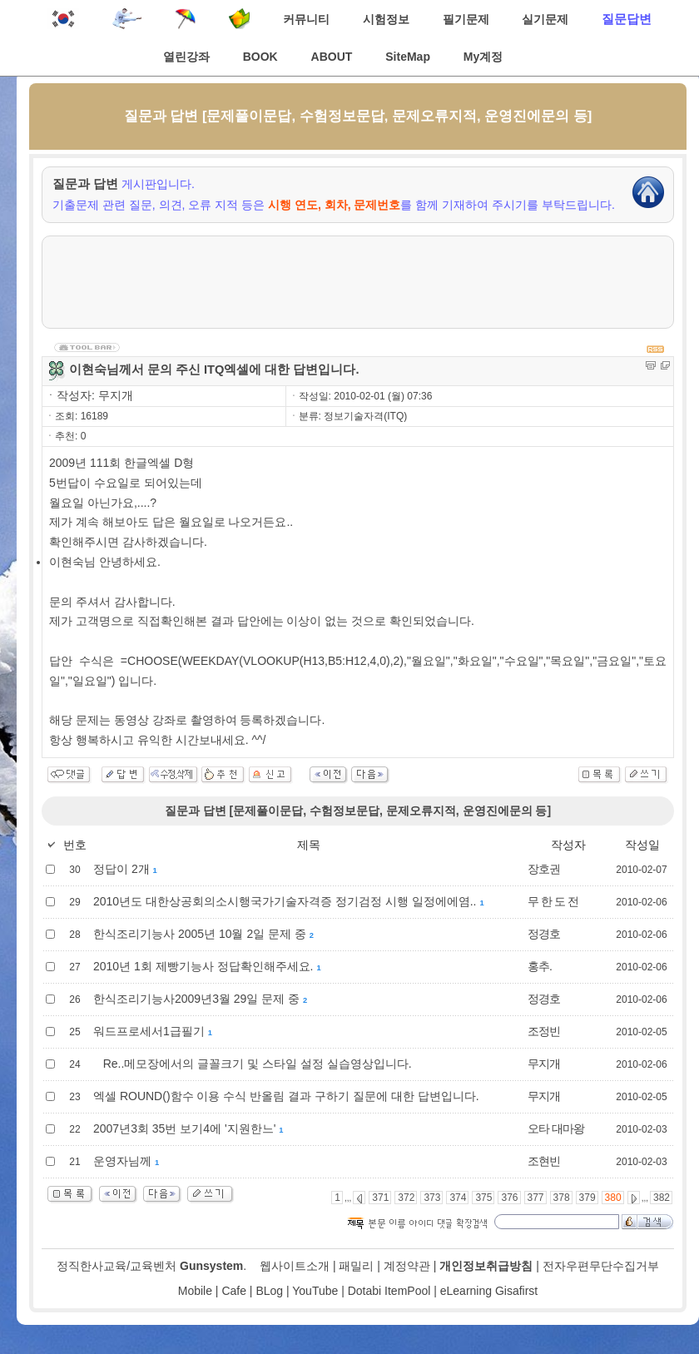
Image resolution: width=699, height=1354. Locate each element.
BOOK (260, 56)
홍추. (540, 966)
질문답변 (627, 19)
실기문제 (545, 19)
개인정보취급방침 (486, 1265)
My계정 (483, 56)
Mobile (195, 1290)
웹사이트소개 (295, 1265)
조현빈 (544, 1161)
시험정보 (386, 19)
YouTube (315, 1290)
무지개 (544, 1063)
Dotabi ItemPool (389, 1290)
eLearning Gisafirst (489, 1290)
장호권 (544, 868)
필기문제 (466, 19)
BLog (269, 1290)
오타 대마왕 (556, 1128)
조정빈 (544, 1031)
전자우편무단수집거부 (601, 1265)
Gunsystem (211, 1265)
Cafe (233, 1290)
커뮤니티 (306, 19)
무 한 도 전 (553, 901)
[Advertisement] (358, 282)
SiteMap (407, 56)
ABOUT (332, 56)
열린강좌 (186, 56)
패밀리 (356, 1265)
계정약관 (407, 1265)
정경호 (544, 933)
